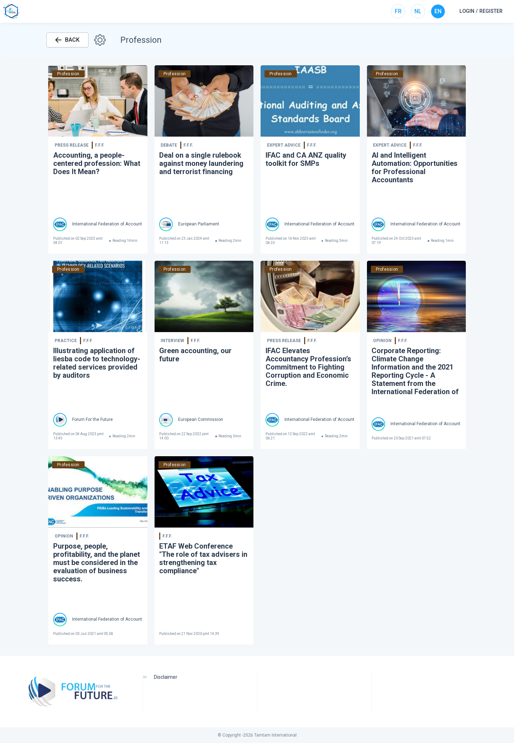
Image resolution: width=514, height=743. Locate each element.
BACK (67, 39)
